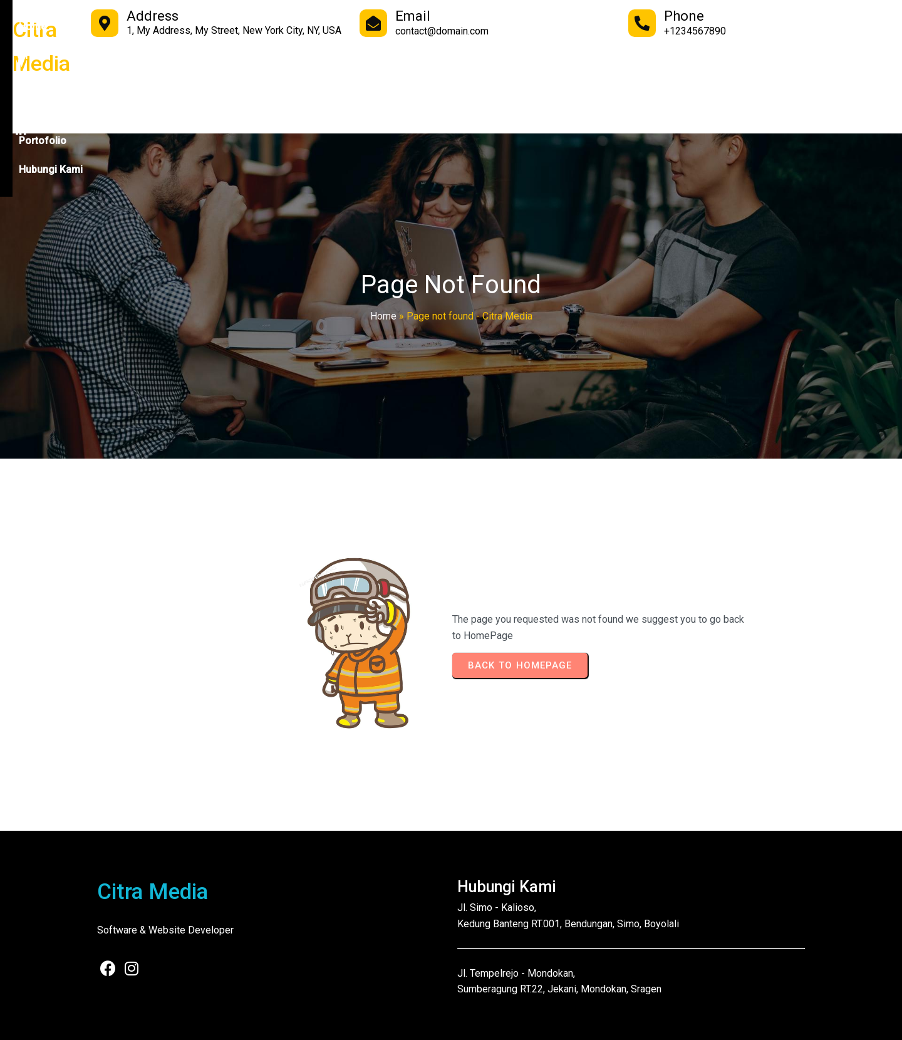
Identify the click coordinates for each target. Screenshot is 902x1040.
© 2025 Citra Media (134, 1021)
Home (383, 316)
